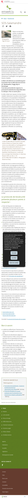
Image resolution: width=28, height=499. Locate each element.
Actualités (4, 448)
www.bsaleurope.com (8, 312)
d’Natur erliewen (6, 431)
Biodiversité (11, 18)
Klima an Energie (6, 418)
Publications (5, 445)
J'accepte (14, 253)
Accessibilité (5, 485)
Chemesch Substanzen (8, 425)
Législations (4, 451)
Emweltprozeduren (7, 435)
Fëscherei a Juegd (7, 428)
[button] (25, 12)
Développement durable (7, 455)
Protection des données (7, 488)
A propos (4, 481)
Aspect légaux (5, 492)
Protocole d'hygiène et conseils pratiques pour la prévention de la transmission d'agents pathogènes (13, 393)
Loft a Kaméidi (6, 415)
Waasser (5, 411)
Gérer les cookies (14, 262)
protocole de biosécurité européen (17, 319)
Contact (4, 471)
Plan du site (4, 478)
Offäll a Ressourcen (7, 421)
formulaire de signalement (9, 268)
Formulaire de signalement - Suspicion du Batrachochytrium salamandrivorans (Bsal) (14, 387)
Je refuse (14, 258)
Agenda (4, 441)
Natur (5, 18)
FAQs (3, 475)
